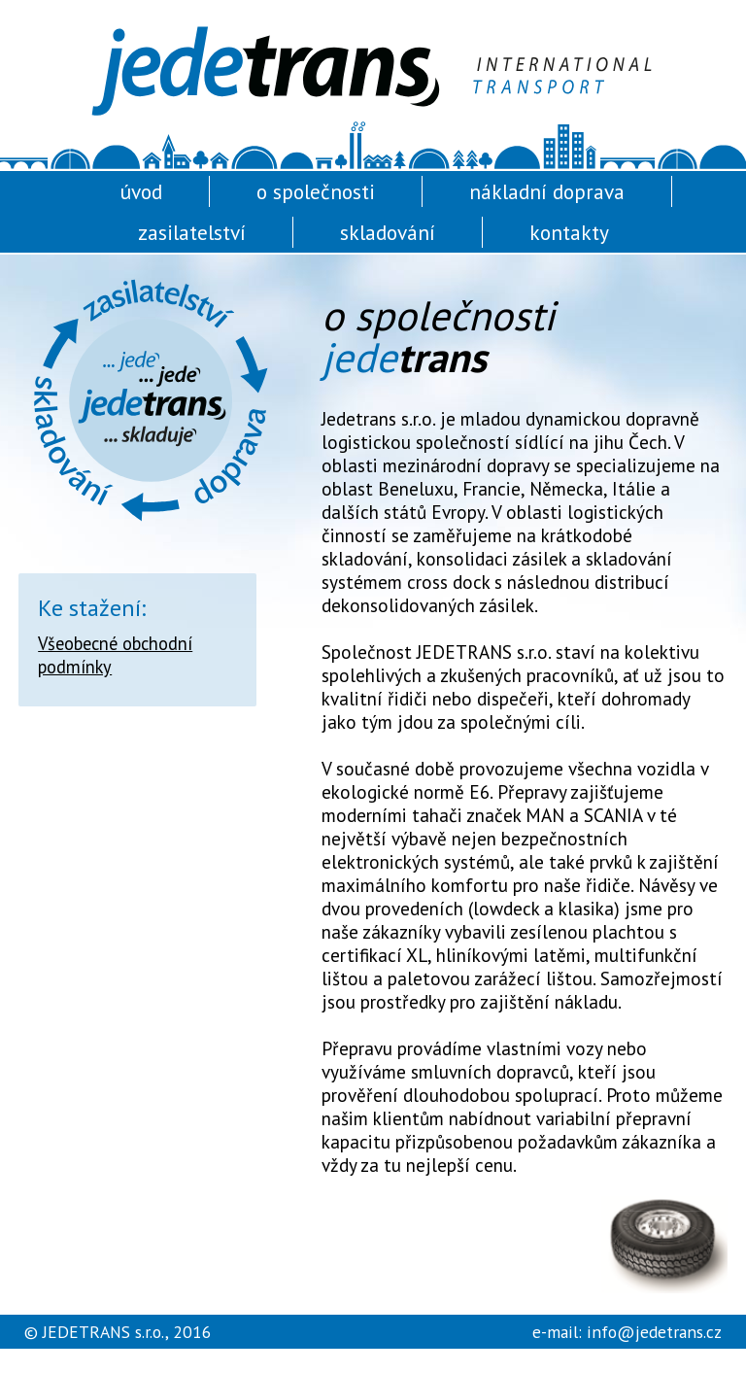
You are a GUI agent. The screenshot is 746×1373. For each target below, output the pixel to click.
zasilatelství (192, 232)
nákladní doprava (547, 191)
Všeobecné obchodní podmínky (115, 655)
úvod (141, 191)
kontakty (569, 232)
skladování (387, 232)
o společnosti (315, 191)
